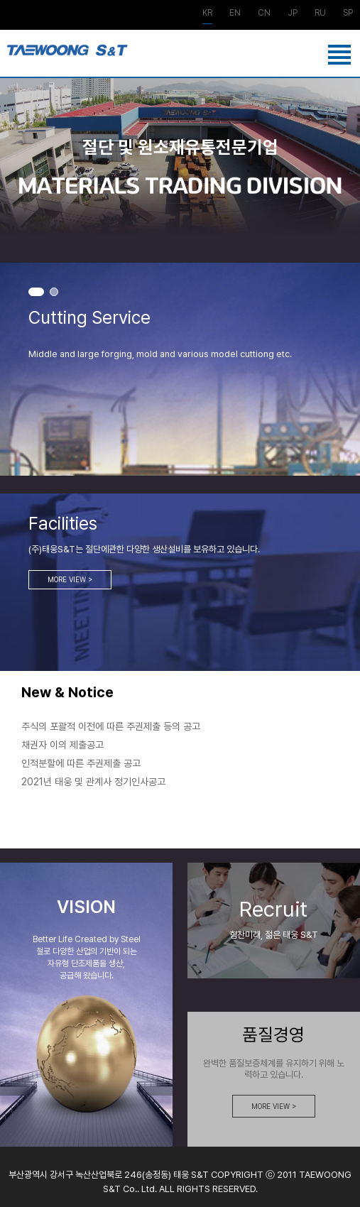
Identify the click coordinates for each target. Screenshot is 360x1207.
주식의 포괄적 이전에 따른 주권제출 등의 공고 (110, 726)
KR (207, 13)
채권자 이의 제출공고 (62, 744)
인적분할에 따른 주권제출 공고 (81, 763)
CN (264, 13)
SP (348, 13)
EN (235, 13)
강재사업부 (67, 57)
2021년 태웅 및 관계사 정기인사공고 (93, 781)
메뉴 (342, 59)
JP (293, 13)
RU (320, 13)
